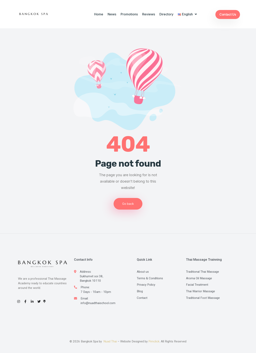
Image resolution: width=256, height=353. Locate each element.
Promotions (129, 14)
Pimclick (153, 341)
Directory (166, 14)
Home (98, 14)
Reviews (148, 14)
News (112, 14)
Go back (128, 204)
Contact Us (227, 14)
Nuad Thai (110, 341)
